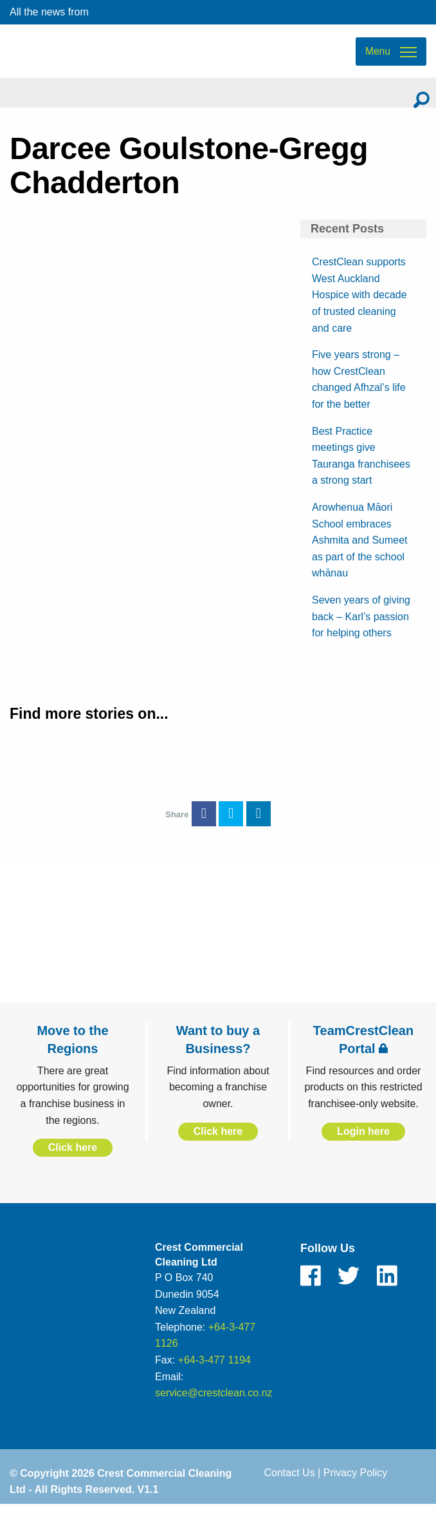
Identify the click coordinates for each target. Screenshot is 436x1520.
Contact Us (289, 1486)
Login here (363, 1144)
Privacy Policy (355, 1486)
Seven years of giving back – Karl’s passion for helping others (361, 630)
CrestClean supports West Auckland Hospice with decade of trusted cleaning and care (359, 309)
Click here (72, 1161)
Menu (377, 58)
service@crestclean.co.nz (214, 1406)
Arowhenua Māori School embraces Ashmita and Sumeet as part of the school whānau (360, 554)
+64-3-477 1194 (214, 1374)
